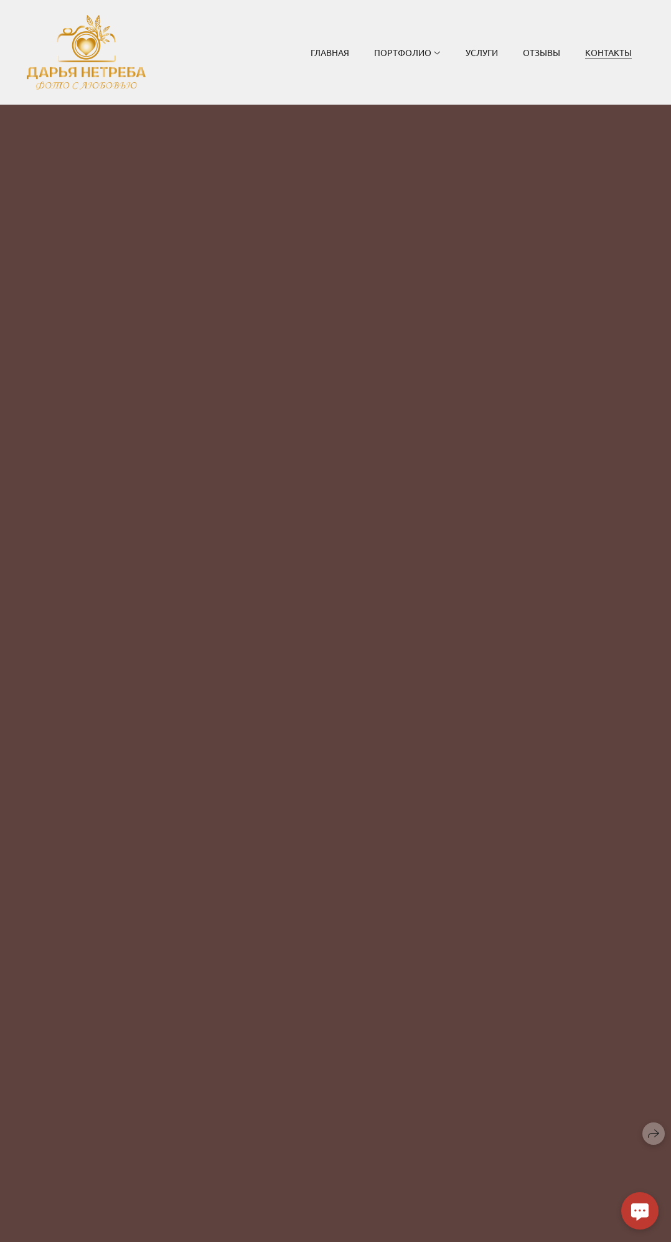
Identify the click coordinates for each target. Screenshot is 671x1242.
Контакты (608, 52)
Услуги (482, 52)
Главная (330, 52)
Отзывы (541, 52)
